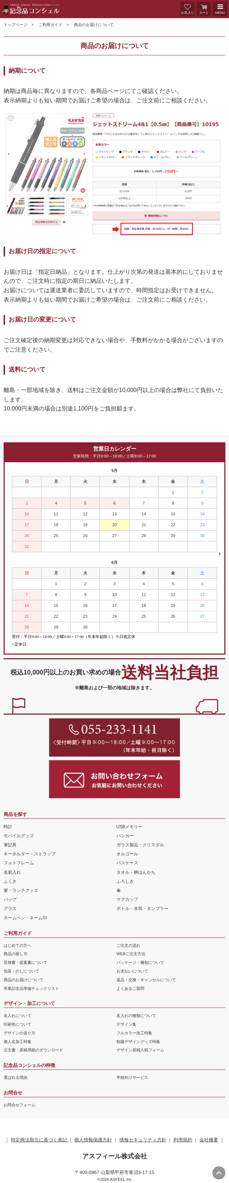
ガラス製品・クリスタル (140, 844)
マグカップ (127, 899)
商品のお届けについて (23, 980)
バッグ (10, 899)
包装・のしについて (21, 971)
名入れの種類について (136, 1015)
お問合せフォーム (19, 1105)
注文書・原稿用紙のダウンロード (33, 1050)
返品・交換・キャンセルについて (146, 980)
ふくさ (10, 881)
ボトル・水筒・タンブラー (142, 908)
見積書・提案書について (25, 962)
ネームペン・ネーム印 (25, 917)
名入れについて (17, 1015)
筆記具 (10, 844)
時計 (8, 826)
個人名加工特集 (17, 1041)
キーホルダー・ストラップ (30, 853)
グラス (10, 908)
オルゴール (127, 853)
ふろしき (125, 881)
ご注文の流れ (128, 945)
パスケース (127, 862)
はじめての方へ (17, 945)
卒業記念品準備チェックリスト (31, 988)
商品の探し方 (15, 954)
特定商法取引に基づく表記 (40, 1139)
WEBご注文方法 (130, 954)
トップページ (15, 24)
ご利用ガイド (50, 24)
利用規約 (182, 1139)
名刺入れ (12, 872)
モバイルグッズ (19, 835)
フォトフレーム (19, 862)
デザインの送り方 (19, 1033)
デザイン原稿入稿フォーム (140, 1050)
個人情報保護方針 (93, 1139)
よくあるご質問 (130, 988)
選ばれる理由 (15, 1077)
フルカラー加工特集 (134, 1033)
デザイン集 (126, 1024)
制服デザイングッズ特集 (138, 1041)
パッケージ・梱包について (140, 962)
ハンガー (125, 835)
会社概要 (208, 1139)
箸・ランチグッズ (21, 890)
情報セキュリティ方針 (142, 1139)
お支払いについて (132, 971)
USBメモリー (129, 826)
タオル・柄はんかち (135, 872)
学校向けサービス (132, 1077)
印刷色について (17, 1024)
